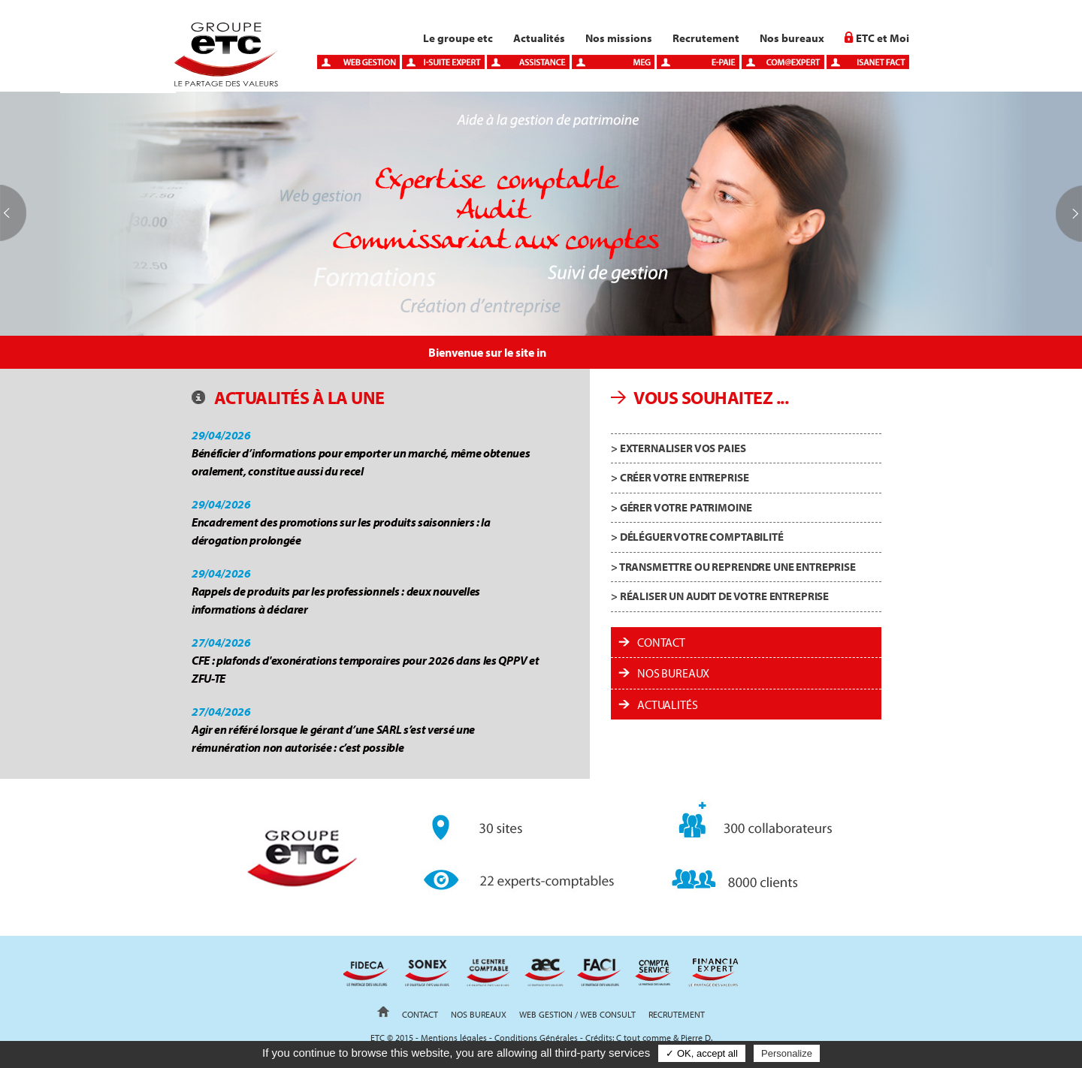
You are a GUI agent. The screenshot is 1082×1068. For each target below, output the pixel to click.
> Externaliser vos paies (678, 448)
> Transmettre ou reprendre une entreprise (733, 567)
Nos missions (618, 38)
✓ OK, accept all (702, 1053)
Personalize (786, 1053)
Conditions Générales (536, 1037)
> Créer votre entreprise (679, 477)
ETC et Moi (882, 38)
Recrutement (705, 38)
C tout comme (643, 1037)
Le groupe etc (458, 38)
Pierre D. (696, 1037)
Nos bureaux (792, 38)
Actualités (539, 38)
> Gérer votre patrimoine (681, 507)
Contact (661, 642)
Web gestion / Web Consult (577, 1014)
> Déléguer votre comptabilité (697, 536)
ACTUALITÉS (667, 704)
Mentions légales (454, 1037)
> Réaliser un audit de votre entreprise (720, 596)
